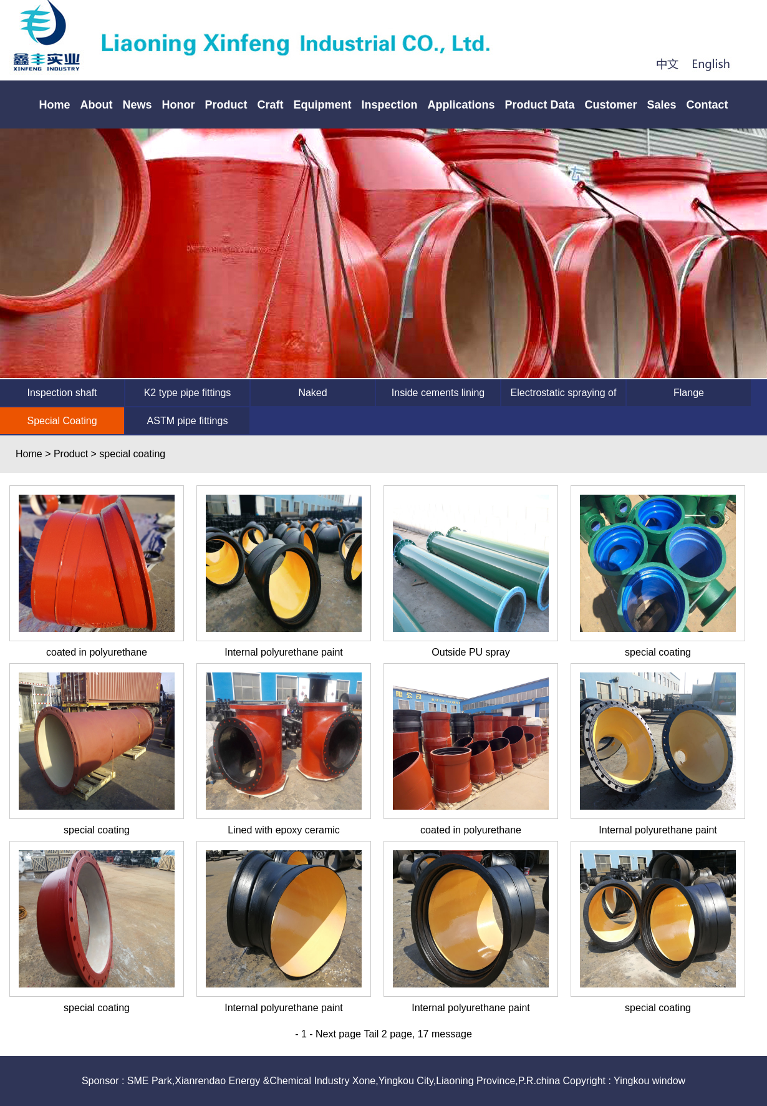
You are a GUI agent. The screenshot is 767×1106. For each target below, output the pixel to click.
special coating (658, 652)
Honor (178, 105)
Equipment (322, 105)
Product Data (540, 105)
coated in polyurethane (96, 652)
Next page (338, 1034)
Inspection (389, 105)
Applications (460, 105)
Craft (270, 105)
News (137, 105)
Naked (312, 392)
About (96, 105)
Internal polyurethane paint (283, 652)
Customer (611, 105)
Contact (707, 105)
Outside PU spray (470, 652)
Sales (662, 105)
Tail (371, 1034)
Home (54, 105)
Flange (688, 392)
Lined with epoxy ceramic (284, 830)
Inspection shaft (62, 392)
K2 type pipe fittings (187, 392)
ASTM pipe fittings (187, 420)
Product (226, 105)
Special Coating (62, 420)
